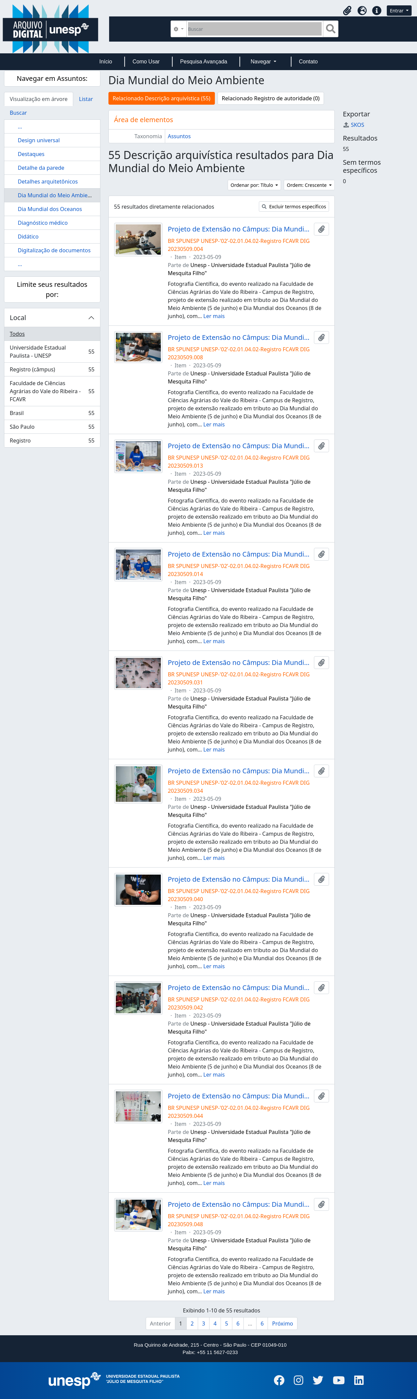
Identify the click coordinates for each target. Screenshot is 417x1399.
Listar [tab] (86, 99)
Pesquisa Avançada (203, 61)
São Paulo (52, 428)
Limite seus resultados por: (52, 289)
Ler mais (214, 316)
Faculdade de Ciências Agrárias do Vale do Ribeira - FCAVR (52, 391)
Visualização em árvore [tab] (38, 99)
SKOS (353, 124)
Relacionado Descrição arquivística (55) (162, 98)
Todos (17, 334)
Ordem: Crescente (307, 185)
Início (105, 61)
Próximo (282, 1323)
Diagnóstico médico (43, 222)
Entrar (397, 10)
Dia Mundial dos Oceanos (50, 209)
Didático (28, 236)
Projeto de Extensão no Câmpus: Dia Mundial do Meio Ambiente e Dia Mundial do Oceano (239, 229)
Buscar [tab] (18, 112)
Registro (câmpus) (52, 370)
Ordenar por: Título (252, 185)
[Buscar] (255, 28)
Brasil (52, 414)
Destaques (31, 154)
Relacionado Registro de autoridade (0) (271, 98)
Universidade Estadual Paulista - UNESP (52, 351)
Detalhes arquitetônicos (48, 181)
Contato (308, 61)
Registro (52, 441)
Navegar (261, 61)
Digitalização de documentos (54, 250)
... (20, 126)
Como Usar (146, 61)
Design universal (39, 140)
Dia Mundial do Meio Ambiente (57, 195)
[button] (347, 10)
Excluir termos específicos (294, 206)
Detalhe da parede (41, 167)
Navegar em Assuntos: (52, 78)
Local (18, 317)
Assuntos (179, 136)
